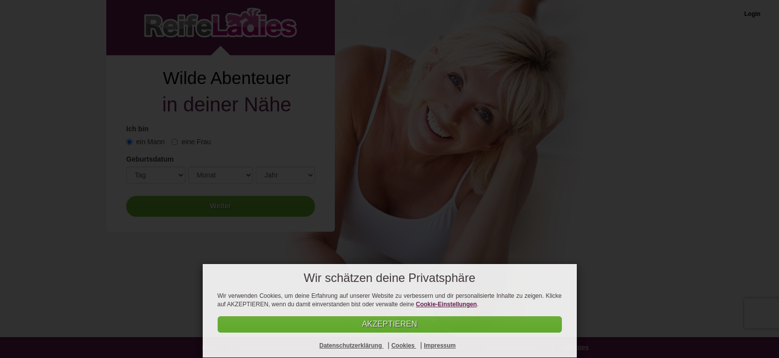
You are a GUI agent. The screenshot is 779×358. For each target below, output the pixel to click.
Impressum (440, 345)
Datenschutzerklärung (351, 345)
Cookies (403, 345)
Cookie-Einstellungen (446, 304)
